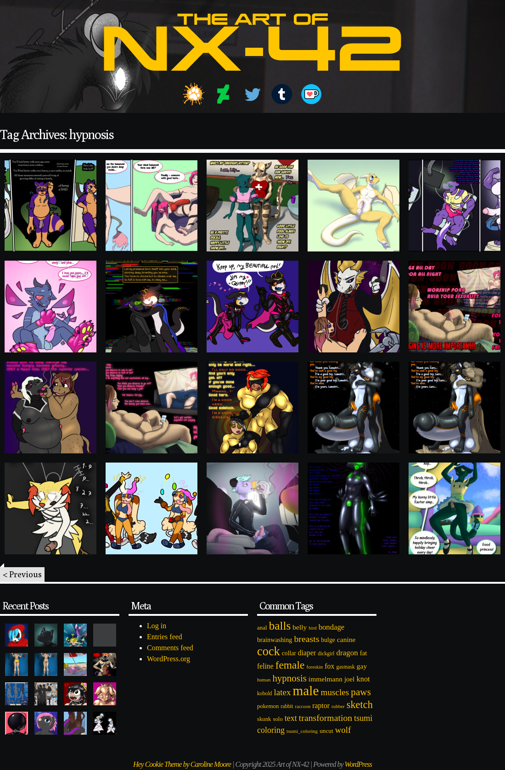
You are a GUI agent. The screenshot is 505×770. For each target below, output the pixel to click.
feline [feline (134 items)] (265, 666)
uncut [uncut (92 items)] (326, 730)
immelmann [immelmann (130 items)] (325, 679)
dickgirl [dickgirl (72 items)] (326, 654)
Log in (156, 626)
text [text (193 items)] (291, 718)
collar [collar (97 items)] (289, 653)
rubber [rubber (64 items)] (338, 706)
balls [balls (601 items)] (280, 625)
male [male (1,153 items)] (305, 690)
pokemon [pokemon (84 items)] (268, 706)
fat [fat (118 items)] (363, 653)
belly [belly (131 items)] (299, 627)
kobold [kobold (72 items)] (264, 694)
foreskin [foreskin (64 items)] (314, 667)
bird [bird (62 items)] (312, 628)
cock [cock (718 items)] (268, 651)
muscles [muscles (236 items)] (334, 692)
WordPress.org (168, 659)
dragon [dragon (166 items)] (347, 652)
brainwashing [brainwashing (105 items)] (274, 639)
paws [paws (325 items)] (361, 691)
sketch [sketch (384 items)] (360, 704)
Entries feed (164, 637)
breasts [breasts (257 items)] (306, 639)
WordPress (358, 764)
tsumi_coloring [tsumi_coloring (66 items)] (302, 731)
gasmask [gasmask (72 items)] (346, 667)
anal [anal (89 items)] (262, 627)
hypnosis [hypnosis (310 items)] (289, 678)
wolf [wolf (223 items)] (343, 730)
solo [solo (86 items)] (277, 719)
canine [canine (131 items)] (346, 639)
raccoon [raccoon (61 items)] (303, 706)
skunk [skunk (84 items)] (264, 719)
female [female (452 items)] (290, 665)
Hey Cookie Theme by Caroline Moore (182, 764)
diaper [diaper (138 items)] (307, 653)
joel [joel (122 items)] (349, 679)
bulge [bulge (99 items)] (328, 639)
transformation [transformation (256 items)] (325, 718)
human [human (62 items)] (263, 679)
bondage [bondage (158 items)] (332, 627)
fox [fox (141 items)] (329, 666)
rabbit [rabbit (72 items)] (287, 706)
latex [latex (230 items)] (282, 692)
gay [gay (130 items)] (362, 666)
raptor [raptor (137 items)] (321, 705)
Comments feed (170, 648)
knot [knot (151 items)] (363, 679)
